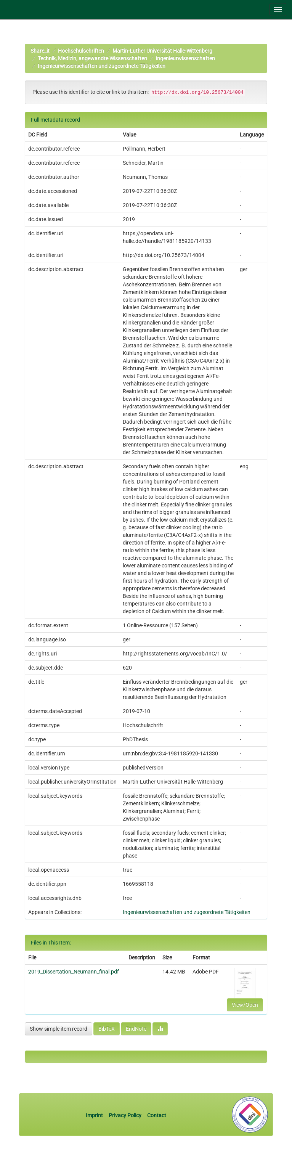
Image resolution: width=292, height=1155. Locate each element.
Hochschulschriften (81, 51)
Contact (156, 1115)
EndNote (136, 1029)
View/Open (245, 1005)
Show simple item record (58, 1029)
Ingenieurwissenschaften (185, 58)
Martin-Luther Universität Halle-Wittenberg (162, 51)
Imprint (95, 1115)
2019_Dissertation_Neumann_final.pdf (73, 972)
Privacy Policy (125, 1115)
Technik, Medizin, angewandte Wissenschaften (92, 58)
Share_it (40, 51)
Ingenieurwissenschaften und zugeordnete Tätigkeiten (101, 66)
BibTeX (106, 1029)
